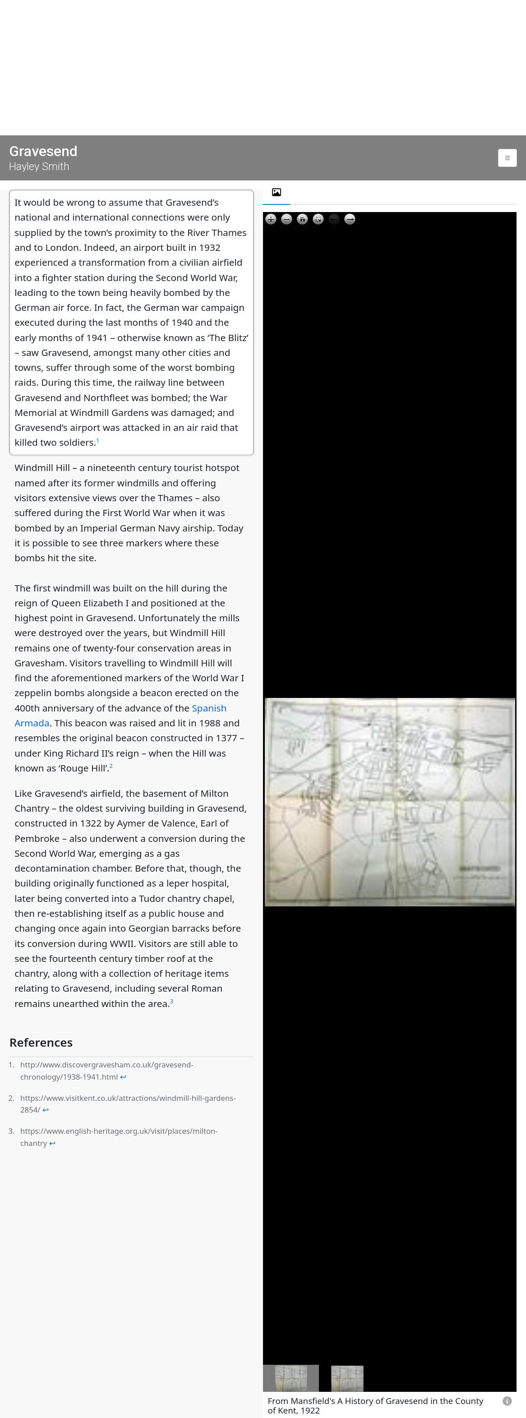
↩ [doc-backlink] (123, 1077)
